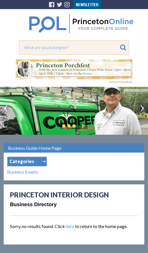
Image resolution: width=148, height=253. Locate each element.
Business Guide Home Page (34, 148)
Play (82, 125)
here (70, 226)
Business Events (22, 171)
